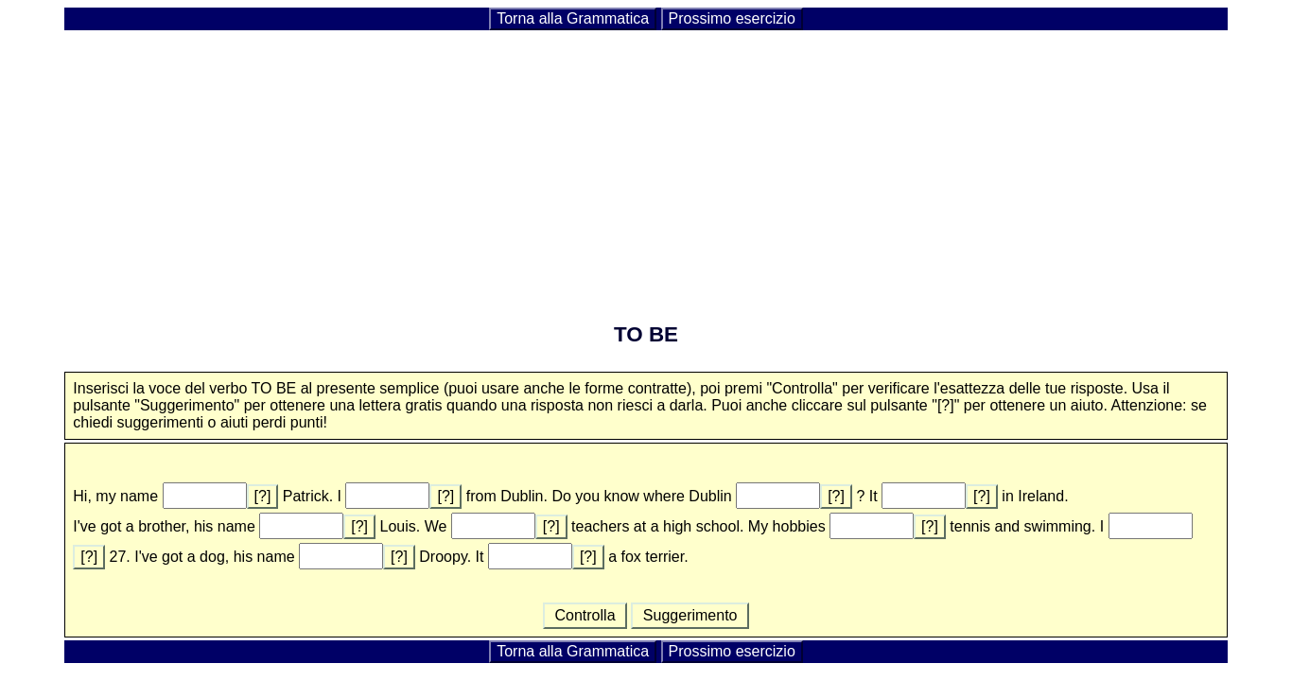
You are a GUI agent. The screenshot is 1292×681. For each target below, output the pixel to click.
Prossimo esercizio (732, 18)
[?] (262, 496)
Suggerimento (690, 615)
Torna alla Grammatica (573, 18)
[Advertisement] (646, 164)
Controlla (585, 615)
